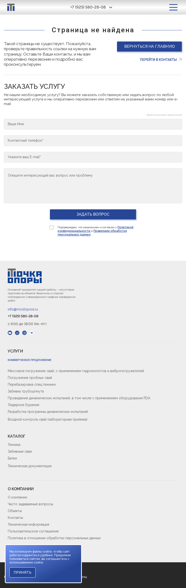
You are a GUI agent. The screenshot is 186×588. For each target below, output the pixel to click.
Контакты (15, 518)
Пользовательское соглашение (33, 531)
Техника (14, 445)
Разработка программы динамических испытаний (48, 412)
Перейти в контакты (161, 60)
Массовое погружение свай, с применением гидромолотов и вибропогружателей (76, 371)
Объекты (15, 511)
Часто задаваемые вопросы (30, 504)
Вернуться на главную (149, 46)
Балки (12, 458)
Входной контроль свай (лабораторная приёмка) (47, 419)
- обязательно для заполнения (163, 115)
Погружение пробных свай (30, 378)
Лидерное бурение (23, 405)
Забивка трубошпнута (26, 391)
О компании (17, 497)
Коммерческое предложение (29, 360)
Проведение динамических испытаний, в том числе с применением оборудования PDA (79, 398)
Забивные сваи (20, 451)
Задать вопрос (93, 214)
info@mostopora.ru (23, 309)
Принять (22, 572)
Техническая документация (30, 466)
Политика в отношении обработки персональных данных (54, 538)
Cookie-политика (21, 546)
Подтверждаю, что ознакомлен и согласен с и (95, 231)
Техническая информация (28, 524)
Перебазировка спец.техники (32, 384)
